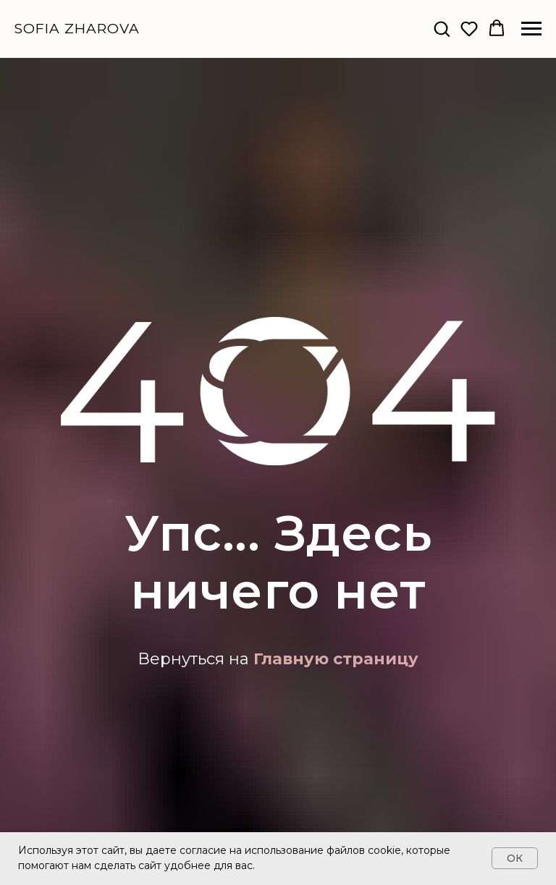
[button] (441, 28)
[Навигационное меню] (531, 29)
